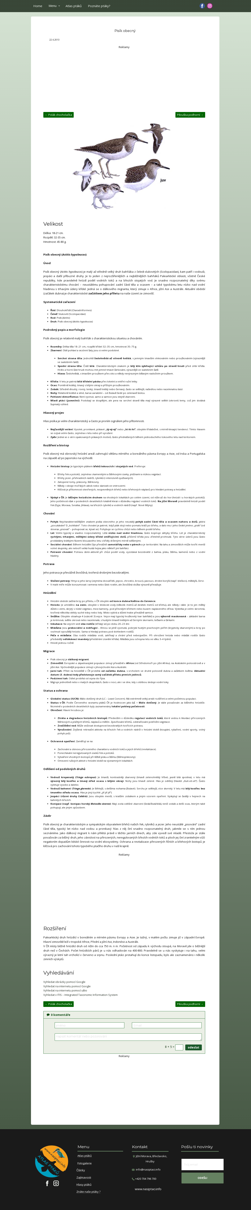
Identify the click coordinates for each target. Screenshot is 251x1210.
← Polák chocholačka (58, 115)
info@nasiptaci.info (148, 1169)
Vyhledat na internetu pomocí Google (67, 986)
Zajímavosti (83, 1177)
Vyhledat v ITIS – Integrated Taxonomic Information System (80, 995)
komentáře (58, 1015)
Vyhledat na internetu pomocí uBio (65, 990)
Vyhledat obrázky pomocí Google (64, 982)
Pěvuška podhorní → (190, 115)
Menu (53, 6)
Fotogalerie (84, 1163)
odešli (202, 1178)
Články (80, 1170)
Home (37, 6)
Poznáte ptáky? (99, 6)
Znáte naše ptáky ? (88, 1192)
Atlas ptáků (74, 6)
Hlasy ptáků (83, 1184)
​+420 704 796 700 (144, 1179)
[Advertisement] (124, 78)
